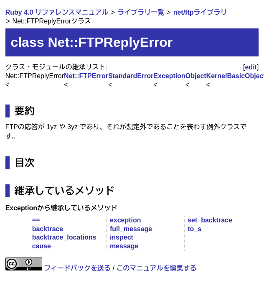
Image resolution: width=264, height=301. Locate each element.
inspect (121, 237)
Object (195, 75)
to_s (194, 228)
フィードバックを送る (77, 268)
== (36, 220)
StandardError (130, 75)
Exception (169, 75)
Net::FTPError (86, 75)
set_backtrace (210, 220)
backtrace (47, 228)
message (124, 246)
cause (41, 246)
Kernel (216, 75)
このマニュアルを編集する (156, 268)
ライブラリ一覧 (140, 12)
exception (125, 220)
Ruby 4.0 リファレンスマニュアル (57, 12)
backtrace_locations (64, 237)
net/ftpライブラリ (200, 12)
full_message (131, 228)
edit (250, 67)
